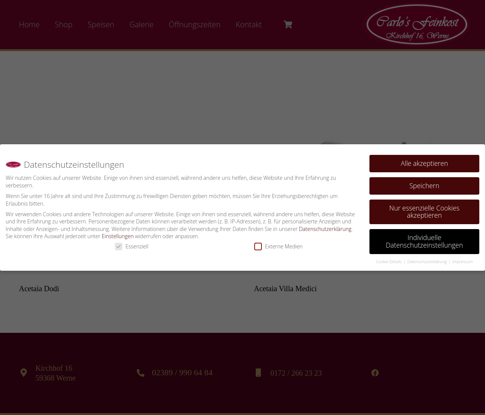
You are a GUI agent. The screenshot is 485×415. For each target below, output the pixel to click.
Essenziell (131, 243)
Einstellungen (118, 233)
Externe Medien (278, 243)
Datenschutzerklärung (325, 226)
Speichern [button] (425, 182)
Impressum (462, 259)
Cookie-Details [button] (389, 259)
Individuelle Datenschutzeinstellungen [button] (424, 239)
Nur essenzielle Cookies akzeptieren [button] (424, 209)
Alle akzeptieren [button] (424, 160)
